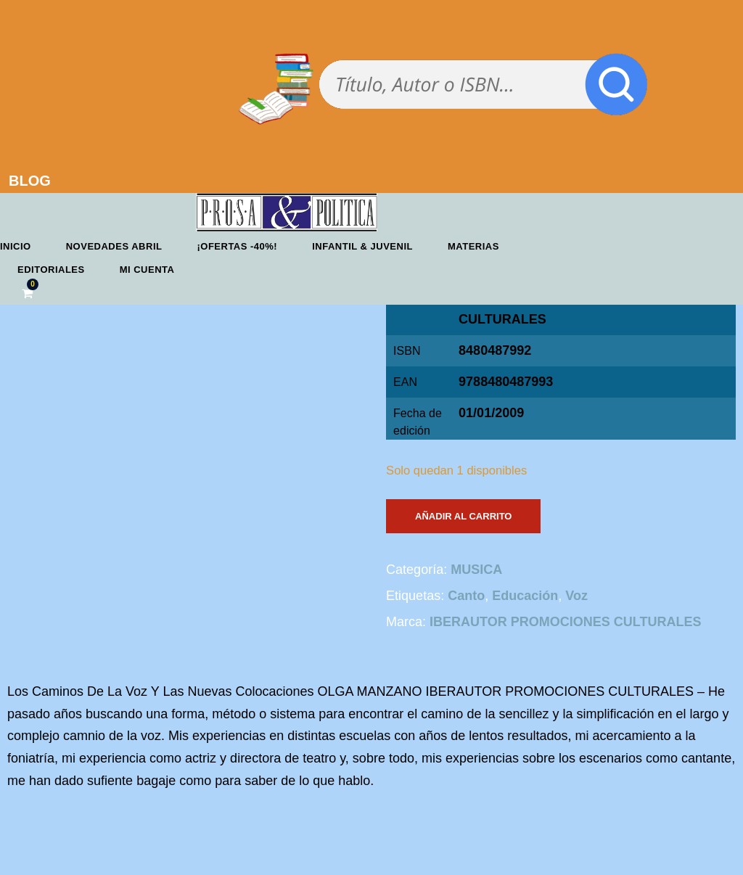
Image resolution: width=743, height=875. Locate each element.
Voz (576, 595)
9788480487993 (506, 381)
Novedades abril (114, 246)
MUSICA (476, 569)
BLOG (30, 181)
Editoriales (51, 269)
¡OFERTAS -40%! (237, 246)
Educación (525, 595)
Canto (466, 595)
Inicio (15, 246)
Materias (473, 246)
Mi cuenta (147, 269)
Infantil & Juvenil (362, 246)
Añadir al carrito (463, 516)
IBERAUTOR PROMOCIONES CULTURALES (565, 622)
